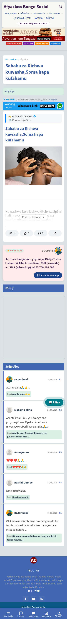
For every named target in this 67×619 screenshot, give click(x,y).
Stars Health (42, 43)
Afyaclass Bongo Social (26, 6)
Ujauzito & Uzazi (22, 18)
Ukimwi (50, 18)
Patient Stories (14, 43)
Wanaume (54, 13)
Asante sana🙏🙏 (21, 394)
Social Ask (28, 43)
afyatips (24, 59)
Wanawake (39, 13)
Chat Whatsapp (48, 275)
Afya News (55, 43)
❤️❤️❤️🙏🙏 (19, 466)
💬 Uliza (54, 402)
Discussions (11, 59)
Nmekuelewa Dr (20, 497)
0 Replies (53, 99)
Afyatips (24, 13)
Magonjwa (11, 13)
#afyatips (10, 91)
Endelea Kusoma (33, 217)
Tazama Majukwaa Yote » (33, 23)
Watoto (39, 18)
